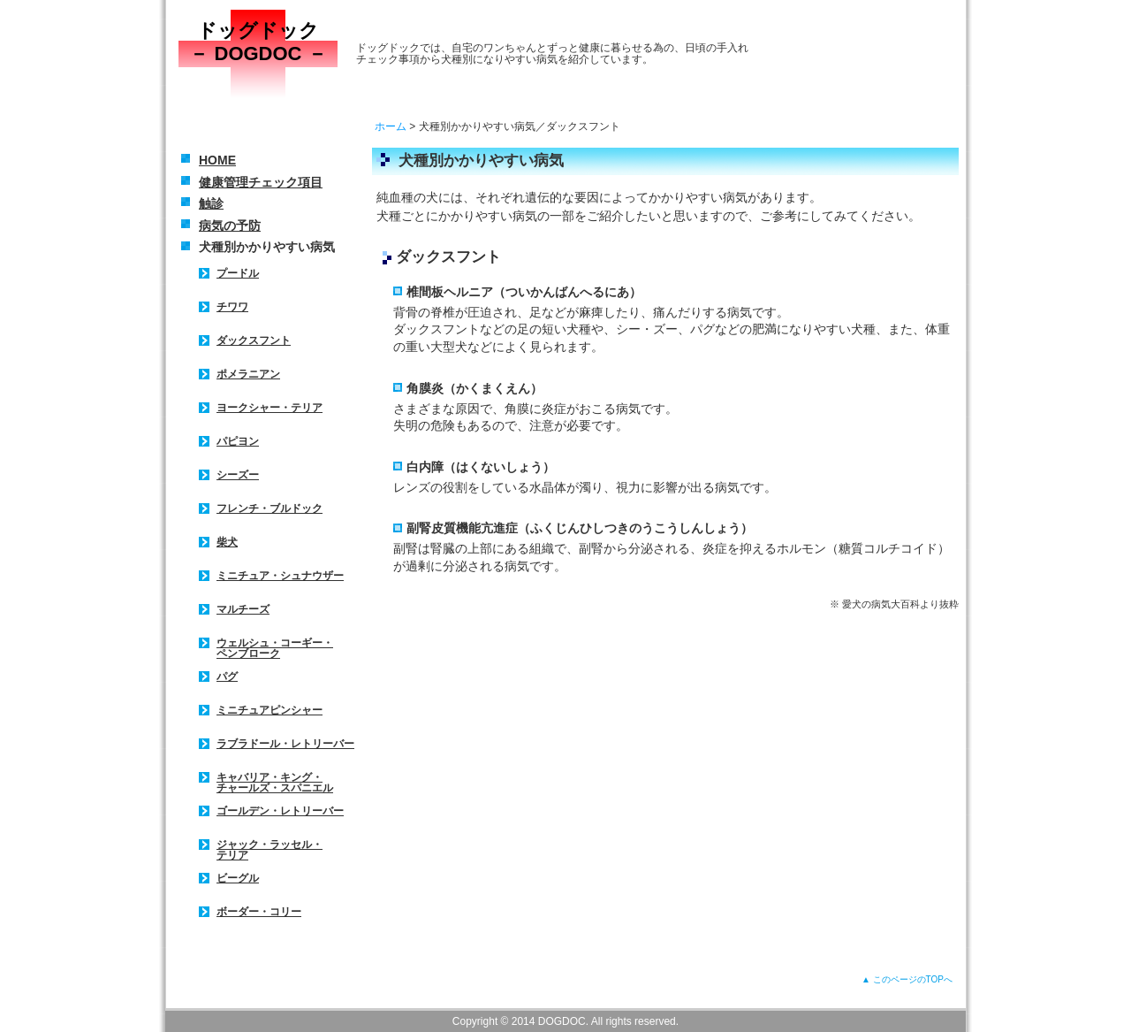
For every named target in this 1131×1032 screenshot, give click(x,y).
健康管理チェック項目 (261, 182)
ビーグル (237, 878)
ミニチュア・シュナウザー (280, 576)
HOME (217, 160)
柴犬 (227, 542)
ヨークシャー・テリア (269, 407)
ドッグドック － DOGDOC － (257, 42)
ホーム (390, 126)
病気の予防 (230, 225)
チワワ (232, 307)
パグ (227, 676)
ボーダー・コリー (258, 912)
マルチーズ (242, 609)
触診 (211, 203)
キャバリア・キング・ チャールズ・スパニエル (274, 782)
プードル (237, 273)
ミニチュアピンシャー (269, 710)
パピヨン (237, 441)
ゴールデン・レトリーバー (280, 811)
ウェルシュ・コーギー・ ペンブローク (274, 648)
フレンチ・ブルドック (269, 508)
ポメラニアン (248, 374)
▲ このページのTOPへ (907, 979)
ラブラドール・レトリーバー (285, 744)
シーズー (237, 475)
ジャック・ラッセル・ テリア (269, 849)
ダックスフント (253, 340)
